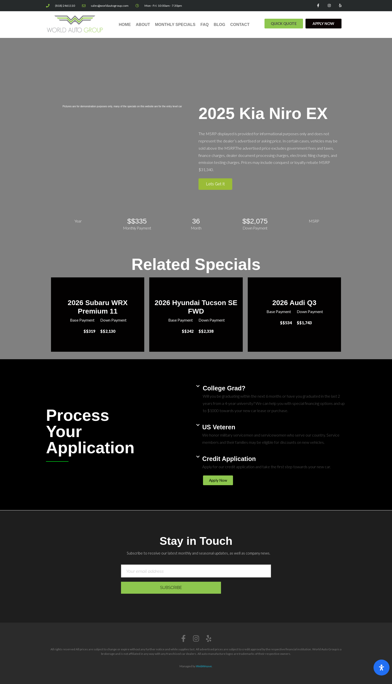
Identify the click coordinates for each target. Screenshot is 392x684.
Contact (240, 24)
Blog (219, 24)
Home (125, 24)
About (143, 24)
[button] (283, 23)
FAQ (204, 24)
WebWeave (204, 666)
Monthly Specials (175, 24)
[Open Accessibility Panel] (382, 668)
